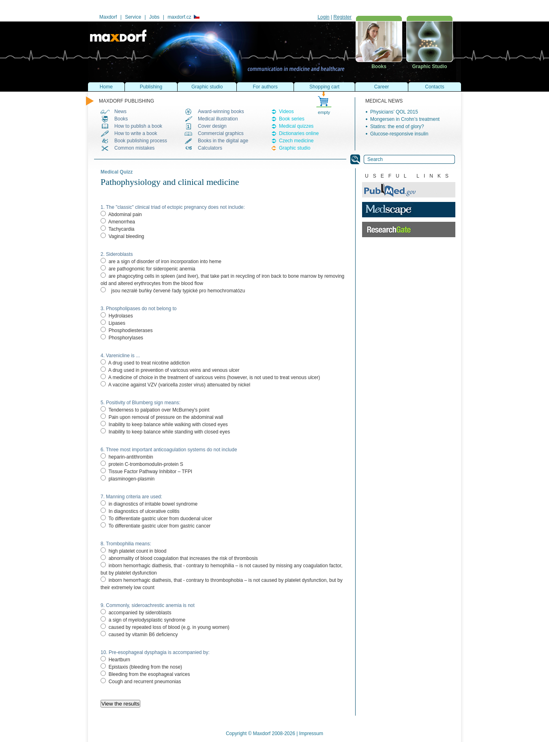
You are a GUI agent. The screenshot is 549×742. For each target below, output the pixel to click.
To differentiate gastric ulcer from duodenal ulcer (156, 518)
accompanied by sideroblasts (136, 612)
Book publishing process (140, 141)
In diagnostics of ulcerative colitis (140, 511)
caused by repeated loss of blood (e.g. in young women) (165, 627)
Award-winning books (221, 111)
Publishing (151, 87)
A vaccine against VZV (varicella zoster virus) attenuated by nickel (175, 385)
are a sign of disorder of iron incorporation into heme (161, 261)
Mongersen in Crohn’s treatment (405, 119)
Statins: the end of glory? (397, 126)
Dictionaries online (299, 133)
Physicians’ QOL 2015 (394, 112)
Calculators (210, 148)
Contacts (434, 87)
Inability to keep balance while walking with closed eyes (164, 424)
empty (324, 112)
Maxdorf (108, 17)
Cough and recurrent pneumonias (141, 681)
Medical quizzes (296, 126)
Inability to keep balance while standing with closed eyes (165, 432)
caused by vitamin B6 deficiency (139, 634)
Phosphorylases (122, 338)
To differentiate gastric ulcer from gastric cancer (155, 526)
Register (342, 17)
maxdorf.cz (183, 17)
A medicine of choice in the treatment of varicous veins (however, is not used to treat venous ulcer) (210, 377)
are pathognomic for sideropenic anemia (148, 269)
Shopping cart (324, 87)
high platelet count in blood (133, 551)
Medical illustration (218, 119)
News (120, 111)
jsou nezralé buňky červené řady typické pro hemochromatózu (173, 291)
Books (121, 119)
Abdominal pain (121, 214)
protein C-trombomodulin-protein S (142, 464)
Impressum (311, 733)
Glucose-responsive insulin (399, 134)
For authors (265, 87)
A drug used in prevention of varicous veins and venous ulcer (170, 370)
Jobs (154, 17)
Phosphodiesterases (126, 330)
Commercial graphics (221, 133)
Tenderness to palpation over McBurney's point (156, 410)
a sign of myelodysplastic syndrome (143, 620)
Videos (286, 111)
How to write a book (135, 133)
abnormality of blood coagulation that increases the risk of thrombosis (179, 558)
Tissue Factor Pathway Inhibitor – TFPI (146, 471)
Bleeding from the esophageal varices (145, 674)
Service (133, 17)
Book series (292, 119)
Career (381, 87)
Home (106, 87)
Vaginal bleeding (122, 236)
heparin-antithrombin (127, 457)
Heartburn (115, 660)
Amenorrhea (118, 222)
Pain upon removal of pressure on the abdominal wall (162, 417)
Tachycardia (117, 229)
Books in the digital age (223, 141)
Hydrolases (117, 316)
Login (323, 17)
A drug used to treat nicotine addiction (145, 363)
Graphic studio (294, 148)
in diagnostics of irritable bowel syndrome (149, 504)
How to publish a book (138, 126)
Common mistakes (134, 148)
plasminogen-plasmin (127, 479)
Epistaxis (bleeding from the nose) (141, 667)
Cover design (212, 126)
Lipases (113, 323)
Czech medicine (296, 141)
